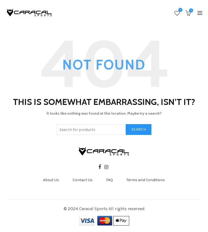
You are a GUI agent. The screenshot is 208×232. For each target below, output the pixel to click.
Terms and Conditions (145, 180)
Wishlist (179, 10)
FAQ (109, 180)
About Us (51, 180)
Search (138, 129)
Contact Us (83, 180)
